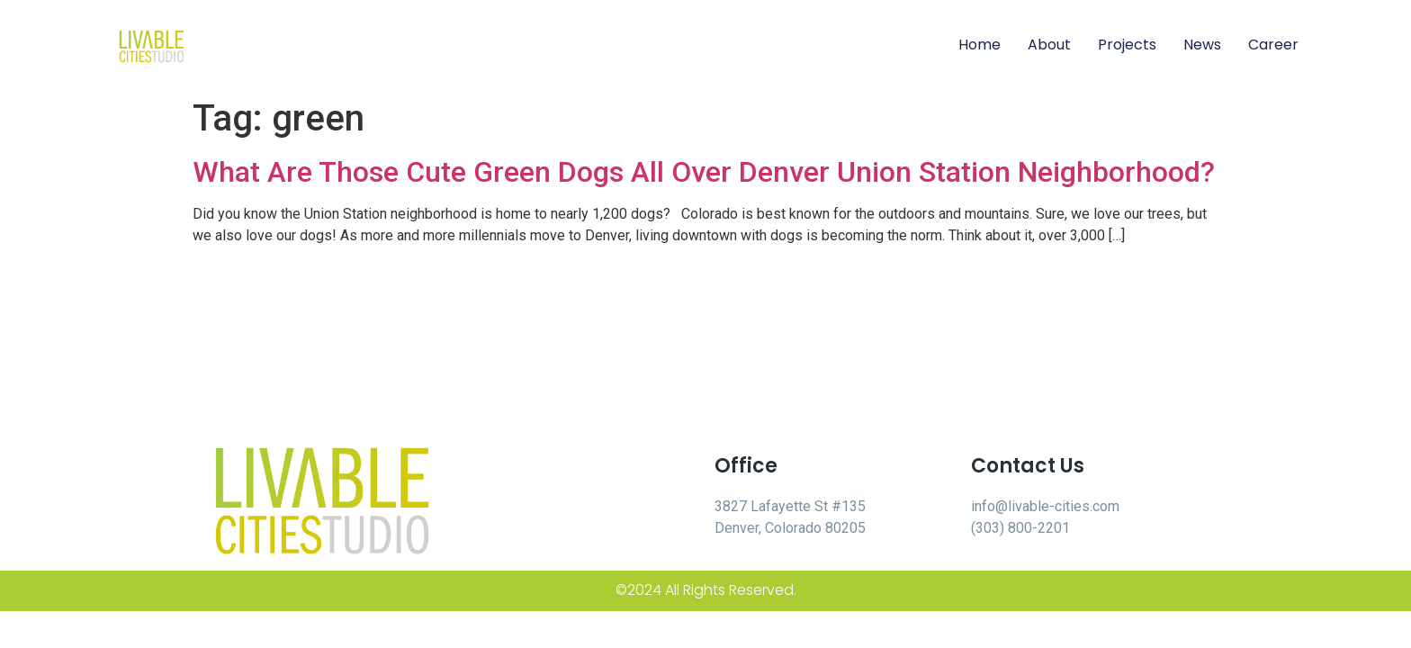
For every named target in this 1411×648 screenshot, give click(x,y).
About (1049, 44)
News (1202, 44)
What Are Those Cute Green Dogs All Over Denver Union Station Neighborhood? (704, 172)
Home (979, 44)
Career (1273, 44)
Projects (1127, 44)
